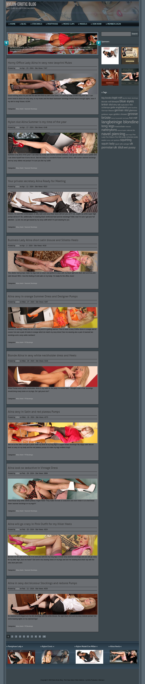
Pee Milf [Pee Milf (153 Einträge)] (118, 137)
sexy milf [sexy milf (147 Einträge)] (110, 140)
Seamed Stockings (30, 109)
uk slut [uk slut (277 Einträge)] (118, 147)
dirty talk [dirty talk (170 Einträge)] (117, 105)
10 (44, 637)
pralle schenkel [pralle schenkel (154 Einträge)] (127, 137)
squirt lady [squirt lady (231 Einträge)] (108, 143)
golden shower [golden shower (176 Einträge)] (120, 114)
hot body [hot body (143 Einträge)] (126, 118)
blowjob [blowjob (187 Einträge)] (115, 101)
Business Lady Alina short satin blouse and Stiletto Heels (43, 240)
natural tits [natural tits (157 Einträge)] (131, 130)
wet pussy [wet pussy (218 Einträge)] (129, 147)
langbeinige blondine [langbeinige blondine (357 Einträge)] (120, 122)
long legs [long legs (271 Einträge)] (108, 126)
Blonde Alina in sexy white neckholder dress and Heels (42, 355)
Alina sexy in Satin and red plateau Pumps (34, 411)
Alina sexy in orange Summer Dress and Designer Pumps (43, 296)
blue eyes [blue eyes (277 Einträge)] (127, 101)
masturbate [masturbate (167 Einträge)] (120, 126)
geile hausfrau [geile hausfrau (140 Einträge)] (132, 107)
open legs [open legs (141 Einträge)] (129, 134)
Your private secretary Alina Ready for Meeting (37, 181)
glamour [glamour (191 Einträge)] (133, 110)
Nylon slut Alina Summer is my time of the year (37, 122)
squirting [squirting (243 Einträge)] (126, 140)
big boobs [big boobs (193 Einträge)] (106, 97)
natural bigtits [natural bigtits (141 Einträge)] (121, 130)
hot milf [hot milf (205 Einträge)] (133, 118)
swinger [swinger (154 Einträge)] (126, 144)
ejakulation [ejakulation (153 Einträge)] (125, 105)
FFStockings (28, 342)
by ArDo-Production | (92, 680)
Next (98, 43)
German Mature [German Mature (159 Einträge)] (107, 111)
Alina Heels (20, 109)
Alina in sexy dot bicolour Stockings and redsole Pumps (42, 583)
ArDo (17, 68)
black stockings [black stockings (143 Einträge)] (133, 98)
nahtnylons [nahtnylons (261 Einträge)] (109, 130)
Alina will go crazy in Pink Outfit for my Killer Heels (40, 524)
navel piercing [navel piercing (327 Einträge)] (113, 134)
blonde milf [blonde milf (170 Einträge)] (106, 102)
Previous (6, 43)
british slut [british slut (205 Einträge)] (107, 104)
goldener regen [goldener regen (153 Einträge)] (107, 114)
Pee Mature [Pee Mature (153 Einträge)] (110, 137)
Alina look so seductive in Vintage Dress (33, 468)
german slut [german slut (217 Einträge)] (121, 110)
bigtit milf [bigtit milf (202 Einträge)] (117, 97)
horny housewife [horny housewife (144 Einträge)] (116, 118)
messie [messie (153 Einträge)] (128, 127)
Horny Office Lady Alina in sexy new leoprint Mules (40, 62)
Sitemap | (101, 680)
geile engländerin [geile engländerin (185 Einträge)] (118, 107)
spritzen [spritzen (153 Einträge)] (117, 140)
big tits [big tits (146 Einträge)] (125, 98)
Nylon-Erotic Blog (21, 4)
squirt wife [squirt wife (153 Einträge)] (119, 144)
